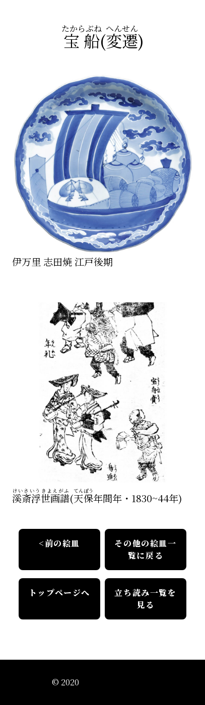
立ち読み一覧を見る (145, 598)
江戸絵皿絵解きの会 (117, 682)
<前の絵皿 (59, 543)
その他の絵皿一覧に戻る (145, 549)
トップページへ (59, 592)
